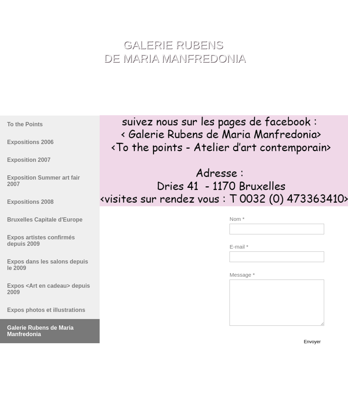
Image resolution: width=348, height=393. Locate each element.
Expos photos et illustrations (46, 310)
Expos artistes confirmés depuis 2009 (41, 240)
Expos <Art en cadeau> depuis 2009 (48, 289)
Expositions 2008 (30, 202)
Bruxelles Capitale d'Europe (45, 220)
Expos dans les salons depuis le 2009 (47, 265)
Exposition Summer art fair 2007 (43, 181)
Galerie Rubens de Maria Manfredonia (40, 331)
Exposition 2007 (29, 160)
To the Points (25, 124)
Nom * (237, 219)
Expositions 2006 (30, 142)
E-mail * (239, 247)
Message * (242, 275)
